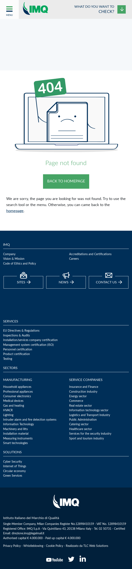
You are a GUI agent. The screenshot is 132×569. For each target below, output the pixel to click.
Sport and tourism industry (86, 438)
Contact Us (109, 280)
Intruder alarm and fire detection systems (29, 419)
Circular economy (14, 471)
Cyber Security (12, 461)
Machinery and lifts (15, 429)
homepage (15, 211)
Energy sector (78, 396)
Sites (23, 280)
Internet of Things (14, 466)
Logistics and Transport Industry (89, 415)
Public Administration (83, 419)
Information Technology (18, 424)
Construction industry (83, 391)
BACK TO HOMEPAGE (66, 181)
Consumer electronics (17, 396)
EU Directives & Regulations (21, 330)
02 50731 (105, 528)
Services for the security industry (90, 433)
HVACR (8, 410)
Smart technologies (15, 443)
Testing (7, 359)
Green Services (12, 475)
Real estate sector (80, 405)
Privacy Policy (12, 546)
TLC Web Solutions (95, 546)
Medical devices (13, 401)
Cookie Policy (54, 546)
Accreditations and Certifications (90, 254)
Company (9, 254)
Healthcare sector (80, 429)
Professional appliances (18, 391)
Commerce (76, 401)
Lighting (8, 415)
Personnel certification (17, 349)
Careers (74, 258)
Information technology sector (88, 410)
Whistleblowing (33, 546)
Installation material (15, 433)
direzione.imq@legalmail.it (28, 533)
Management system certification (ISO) (28, 345)
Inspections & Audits (16, 335)
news (66, 280)
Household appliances (17, 387)
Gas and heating (13, 405)
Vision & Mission (13, 258)
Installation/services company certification (30, 340)
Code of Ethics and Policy (19, 263)
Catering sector (79, 424)
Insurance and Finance (83, 387)
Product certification (16, 354)
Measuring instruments (18, 438)
